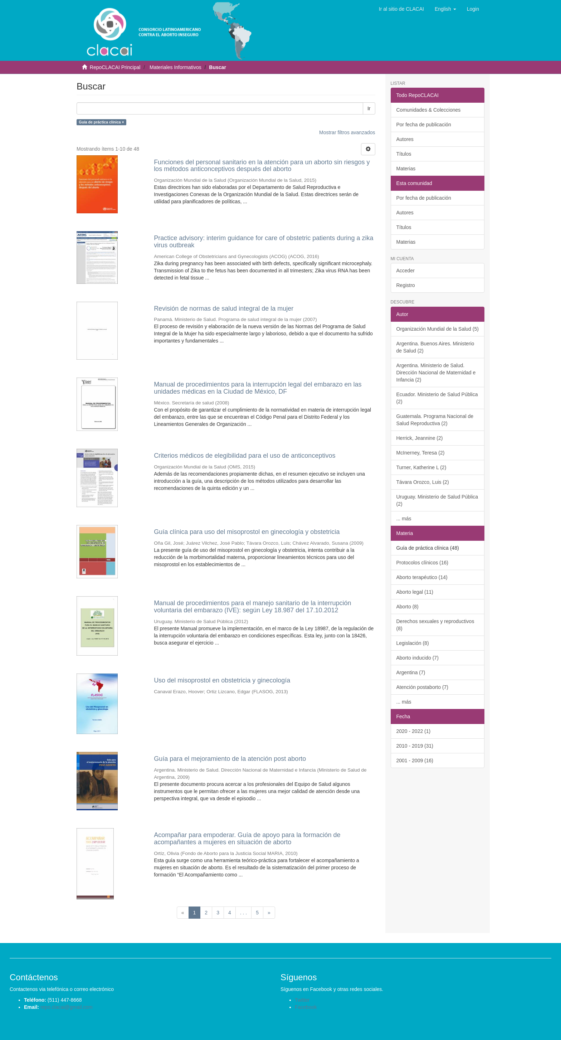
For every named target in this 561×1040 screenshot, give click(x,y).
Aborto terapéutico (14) (422, 577)
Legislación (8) (412, 643)
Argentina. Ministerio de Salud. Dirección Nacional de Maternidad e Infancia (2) (436, 373)
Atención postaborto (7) (422, 687)
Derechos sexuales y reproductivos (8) (435, 624)
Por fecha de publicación (423, 124)
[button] (445, 9)
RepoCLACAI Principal (115, 67)
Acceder (405, 270)
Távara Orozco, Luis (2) (422, 482)
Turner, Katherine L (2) (421, 467)
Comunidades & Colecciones (428, 110)
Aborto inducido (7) (417, 658)
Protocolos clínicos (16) (422, 562)
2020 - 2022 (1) (413, 731)
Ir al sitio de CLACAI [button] (401, 9)
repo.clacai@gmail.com (66, 1007)
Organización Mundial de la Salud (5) (437, 329)
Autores (405, 139)
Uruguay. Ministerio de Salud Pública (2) (437, 500)
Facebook (306, 1007)
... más (403, 518)
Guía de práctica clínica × (101, 122)
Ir (369, 108)
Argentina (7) (410, 672)
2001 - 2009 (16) (415, 760)
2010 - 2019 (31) (415, 746)
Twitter (302, 1000)
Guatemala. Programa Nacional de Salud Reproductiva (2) (435, 419)
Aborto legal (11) (415, 592)
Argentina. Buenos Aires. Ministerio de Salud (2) (435, 347)
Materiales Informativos (175, 67)
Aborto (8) (407, 606)
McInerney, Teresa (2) (420, 453)
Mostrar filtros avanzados (347, 132)
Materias (406, 168)
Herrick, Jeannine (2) (419, 438)
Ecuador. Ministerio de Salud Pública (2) (437, 398)
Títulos (403, 154)
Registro (405, 285)
